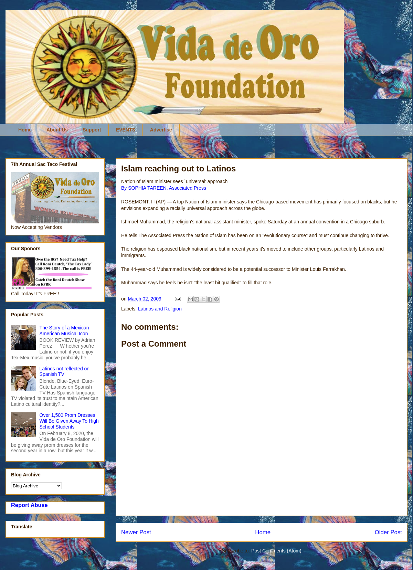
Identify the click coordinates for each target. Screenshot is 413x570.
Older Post (388, 532)
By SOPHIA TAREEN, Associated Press (163, 188)
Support (92, 130)
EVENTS (125, 130)
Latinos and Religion (160, 309)
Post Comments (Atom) (276, 550)
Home (25, 130)
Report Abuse (29, 505)
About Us (57, 130)
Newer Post (136, 532)
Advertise (161, 130)
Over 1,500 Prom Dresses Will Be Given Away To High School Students (69, 421)
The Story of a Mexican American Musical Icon (64, 330)
